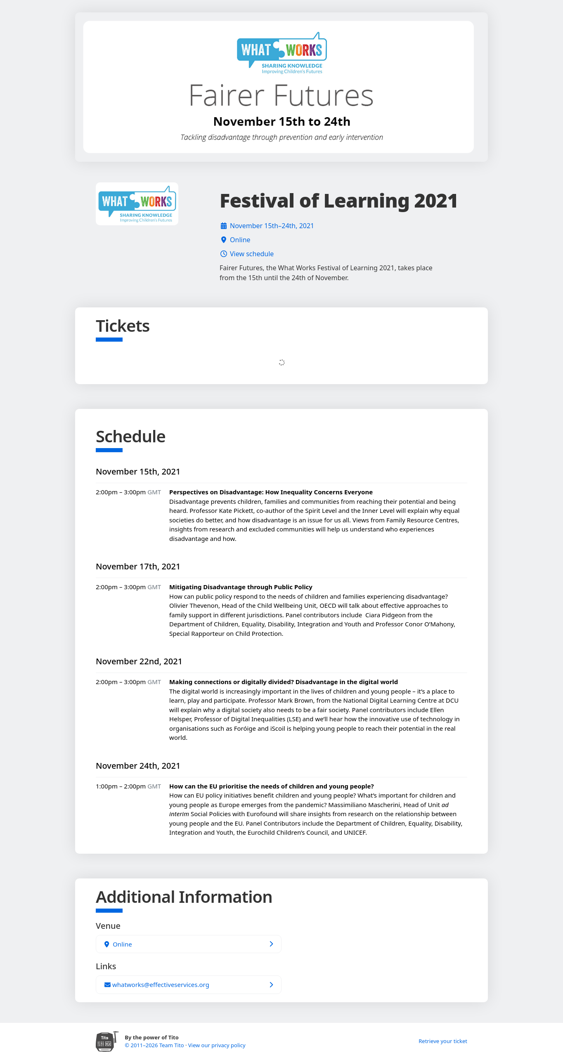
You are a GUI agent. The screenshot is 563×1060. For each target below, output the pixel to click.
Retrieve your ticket (443, 1041)
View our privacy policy (217, 1045)
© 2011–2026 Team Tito (155, 1045)
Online (240, 239)
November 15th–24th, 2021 (272, 225)
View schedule (252, 253)
